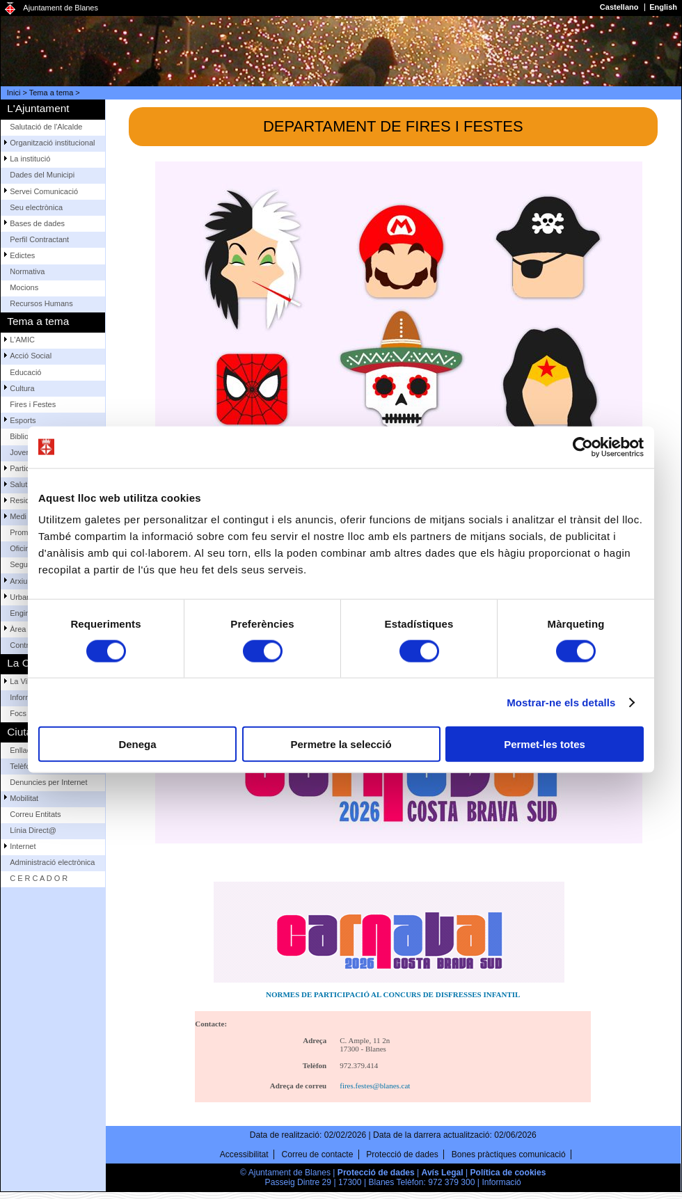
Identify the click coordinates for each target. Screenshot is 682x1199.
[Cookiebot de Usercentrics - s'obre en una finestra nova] (583, 446)
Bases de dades (37, 223)
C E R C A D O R (39, 878)
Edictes (22, 255)
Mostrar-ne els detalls (561, 702)
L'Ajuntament (38, 108)
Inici (14, 92)
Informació (501, 1182)
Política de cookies (508, 1172)
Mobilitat (24, 798)
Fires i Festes (33, 404)
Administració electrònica (52, 862)
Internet (22, 846)
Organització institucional (52, 142)
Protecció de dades (402, 1154)
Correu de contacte (318, 1154)
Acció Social (30, 355)
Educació (25, 372)
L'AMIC (22, 339)
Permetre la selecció (340, 744)
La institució (30, 158)
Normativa (27, 271)
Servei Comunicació (44, 191)
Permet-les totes (544, 744)
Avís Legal (442, 1172)
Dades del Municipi (42, 174)
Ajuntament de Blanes (60, 7)
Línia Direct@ (33, 830)
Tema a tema (51, 92)
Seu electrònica (36, 207)
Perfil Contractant (39, 239)
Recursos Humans (41, 303)
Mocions (24, 287)
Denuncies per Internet (48, 782)
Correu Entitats (35, 814)
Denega (137, 744)
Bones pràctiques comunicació (509, 1154)
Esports (22, 420)
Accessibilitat (244, 1154)
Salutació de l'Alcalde (46, 126)
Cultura (22, 388)
